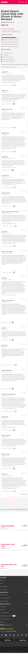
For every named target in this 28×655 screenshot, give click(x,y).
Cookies (20, 651)
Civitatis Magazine (5, 598)
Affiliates (2, 609)
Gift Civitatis (3, 589)
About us (2, 580)
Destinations (3, 595)
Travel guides (4, 601)
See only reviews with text (8, 67)
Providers (2, 606)
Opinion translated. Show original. (9, 82)
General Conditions (9, 651)
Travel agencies (4, 612)
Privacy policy (17, 651)
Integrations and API (6, 616)
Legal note (13, 651)
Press (1, 583)
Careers (2, 622)
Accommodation (5, 619)
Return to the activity (5, 7)
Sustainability (4, 586)
